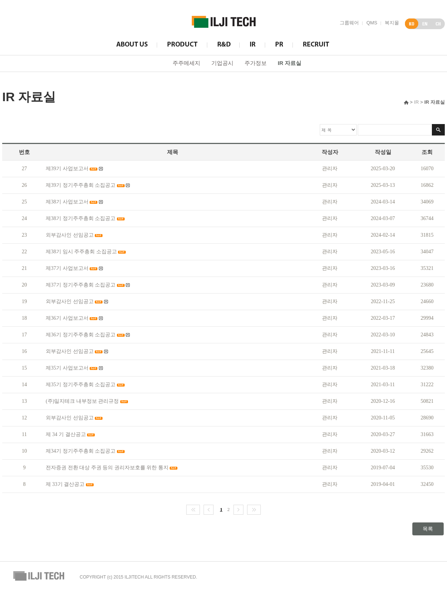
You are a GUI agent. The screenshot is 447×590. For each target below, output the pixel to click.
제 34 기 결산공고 (66, 434)
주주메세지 (186, 63)
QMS (371, 22)
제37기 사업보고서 (67, 268)
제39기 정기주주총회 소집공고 (80, 185)
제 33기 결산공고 (66, 484)
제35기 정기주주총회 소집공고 (80, 384)
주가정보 (256, 63)
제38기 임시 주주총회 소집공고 (81, 251)
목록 (428, 529)
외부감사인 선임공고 (70, 235)
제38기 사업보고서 (67, 202)
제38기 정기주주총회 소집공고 (80, 218)
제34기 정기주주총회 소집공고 (80, 451)
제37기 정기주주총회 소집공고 (80, 285)
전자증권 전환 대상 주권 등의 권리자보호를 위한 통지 (107, 467)
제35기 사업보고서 (67, 368)
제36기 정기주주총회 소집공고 (80, 334)
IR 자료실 (289, 63)
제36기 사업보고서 (67, 318)
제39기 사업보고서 (67, 168)
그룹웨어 (349, 22)
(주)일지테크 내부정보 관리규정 (82, 401)
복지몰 (392, 22)
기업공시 (222, 63)
